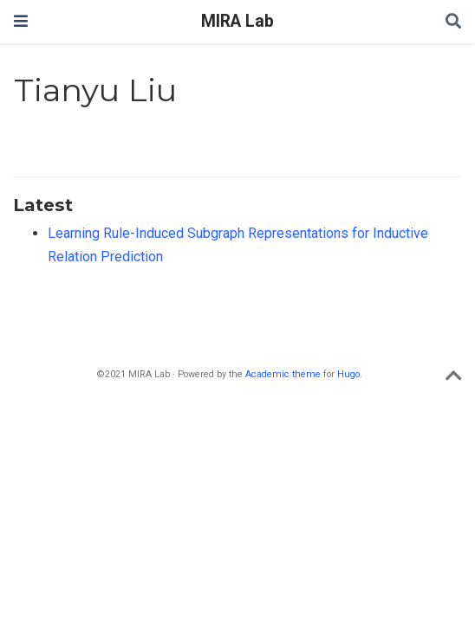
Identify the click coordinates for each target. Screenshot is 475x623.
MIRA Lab (237, 21)
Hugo (348, 374)
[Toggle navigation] (21, 21)
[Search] (453, 22)
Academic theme (283, 374)
